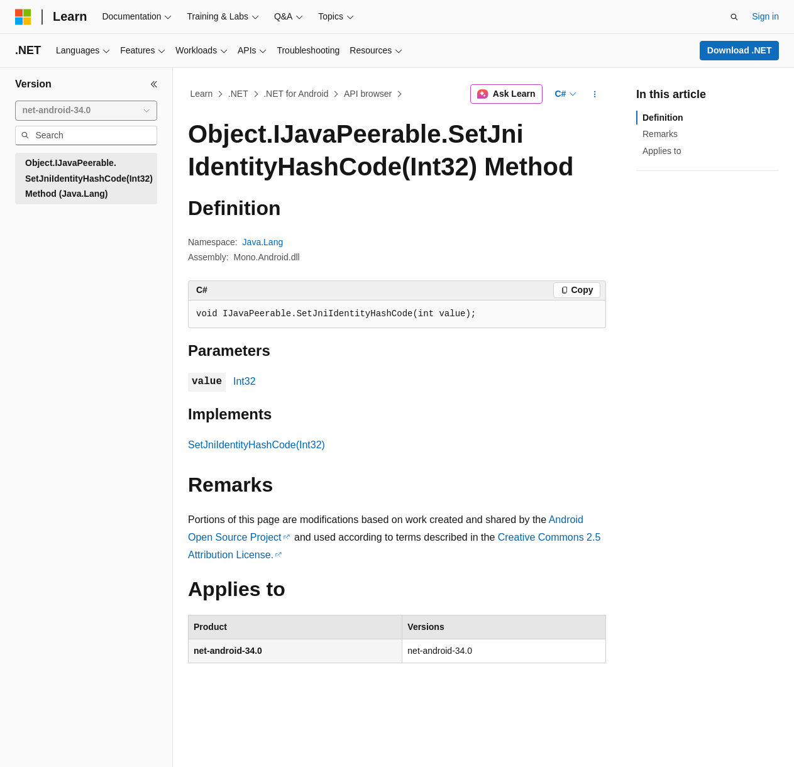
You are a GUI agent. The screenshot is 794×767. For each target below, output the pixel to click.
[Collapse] (154, 84)
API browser (368, 94)
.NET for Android (295, 94)
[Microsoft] (23, 17)
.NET (238, 94)
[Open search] (734, 17)
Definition (662, 118)
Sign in (765, 16)
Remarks (660, 134)
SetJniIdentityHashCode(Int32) (256, 444)
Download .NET (739, 50)
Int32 (244, 381)
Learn (201, 94)
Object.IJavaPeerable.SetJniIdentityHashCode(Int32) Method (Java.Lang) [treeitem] (89, 178)
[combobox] (86, 111)
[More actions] (595, 94)
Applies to (661, 151)
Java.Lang (263, 242)
